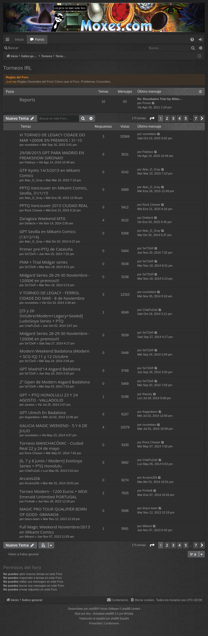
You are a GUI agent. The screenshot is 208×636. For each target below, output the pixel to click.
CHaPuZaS (32, 325)
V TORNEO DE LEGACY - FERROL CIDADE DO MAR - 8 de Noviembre (52, 295)
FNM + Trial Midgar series (43, 262)
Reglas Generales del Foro (35, 81)
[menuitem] (192, 39)
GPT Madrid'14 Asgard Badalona (50, 369)
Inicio (19, 39)
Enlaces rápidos (8, 40)
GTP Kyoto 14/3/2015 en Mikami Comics (50, 172)
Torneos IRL (17, 67)
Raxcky (147, 394)
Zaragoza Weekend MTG (43, 218)
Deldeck (30, 223)
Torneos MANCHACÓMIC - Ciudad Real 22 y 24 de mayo (51, 445)
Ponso (146, 103)
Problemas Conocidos (95, 81)
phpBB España (120, 618)
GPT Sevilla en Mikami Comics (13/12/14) (48, 234)
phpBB (93, 608)
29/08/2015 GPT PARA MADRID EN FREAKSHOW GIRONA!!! (52, 155)
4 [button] (179, 118)
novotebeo (31, 144)
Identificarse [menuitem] (202, 40)
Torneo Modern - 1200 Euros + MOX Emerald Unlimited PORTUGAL (53, 494)
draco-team (32, 519)
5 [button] (186, 118)
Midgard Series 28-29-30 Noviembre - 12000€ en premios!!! (55, 277)
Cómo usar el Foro (67, 81)
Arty (88, 613)
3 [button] (173, 118)
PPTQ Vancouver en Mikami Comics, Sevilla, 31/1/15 (53, 190)
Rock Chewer (34, 210)
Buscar (13, 48)
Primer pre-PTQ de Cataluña (46, 249)
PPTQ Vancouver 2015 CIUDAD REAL (54, 205)
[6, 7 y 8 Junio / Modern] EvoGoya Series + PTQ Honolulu (51, 463)
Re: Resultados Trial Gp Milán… (159, 99)
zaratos (29, 404)
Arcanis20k (30, 478)
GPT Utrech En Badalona (43, 412)
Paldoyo (30, 162)
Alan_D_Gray (34, 180)
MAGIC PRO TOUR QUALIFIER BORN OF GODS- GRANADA (53, 511)
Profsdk (30, 501)
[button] (152, 118)
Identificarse (35, 48)
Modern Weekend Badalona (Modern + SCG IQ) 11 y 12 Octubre (54, 353)
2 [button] (167, 118)
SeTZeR (30, 254)
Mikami (29, 536)
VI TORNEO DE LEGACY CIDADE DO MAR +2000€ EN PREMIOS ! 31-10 (52, 137)
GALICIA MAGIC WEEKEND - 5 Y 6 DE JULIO (53, 428)
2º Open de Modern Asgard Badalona (55, 382)
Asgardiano (32, 417)
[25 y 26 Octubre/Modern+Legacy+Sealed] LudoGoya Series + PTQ (51, 316)
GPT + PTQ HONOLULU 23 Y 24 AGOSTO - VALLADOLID (49, 397)
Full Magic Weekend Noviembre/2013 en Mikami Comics (55, 529)
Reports (27, 100)
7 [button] (196, 118)
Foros (39, 39)
